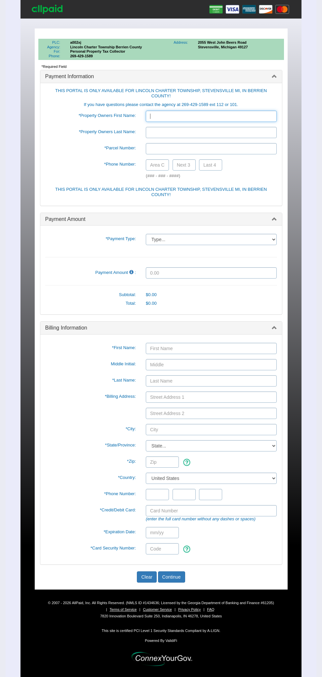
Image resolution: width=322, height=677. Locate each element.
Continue (171, 577)
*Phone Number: (120, 164)
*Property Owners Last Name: (107, 131)
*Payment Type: (121, 238)
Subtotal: (127, 294)
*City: (131, 428)
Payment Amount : (115, 272)
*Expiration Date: (120, 531)
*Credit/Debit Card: (118, 509)
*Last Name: (124, 380)
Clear (146, 577)
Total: (131, 303)
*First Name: (124, 347)
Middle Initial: (123, 363)
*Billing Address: (120, 396)
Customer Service (157, 609)
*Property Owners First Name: (107, 115)
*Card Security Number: (113, 548)
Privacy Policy (189, 609)
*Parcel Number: (120, 147)
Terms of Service (123, 609)
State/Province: (120, 445)
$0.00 (151, 294)
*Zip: (131, 461)
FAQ (210, 609)
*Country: (127, 477)
